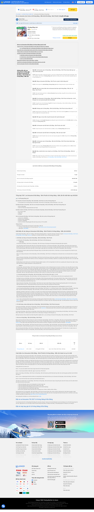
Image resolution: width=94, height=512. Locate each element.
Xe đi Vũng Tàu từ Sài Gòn (21, 447)
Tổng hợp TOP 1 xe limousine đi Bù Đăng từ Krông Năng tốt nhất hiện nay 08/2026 (33, 46)
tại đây (40, 396)
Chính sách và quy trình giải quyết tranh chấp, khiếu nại (54, 477)
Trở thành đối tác (66, 2)
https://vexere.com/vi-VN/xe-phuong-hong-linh (47, 227)
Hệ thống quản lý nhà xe (68, 468)
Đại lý (64, 488)
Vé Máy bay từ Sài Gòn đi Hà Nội (54, 449)
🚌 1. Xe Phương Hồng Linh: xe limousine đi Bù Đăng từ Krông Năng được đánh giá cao (36, 48)
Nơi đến (36, 8)
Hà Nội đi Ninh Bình (67, 445)
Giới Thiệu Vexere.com (36, 468)
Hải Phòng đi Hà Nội (67, 456)
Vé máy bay (51, 442)
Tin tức (33, 472)
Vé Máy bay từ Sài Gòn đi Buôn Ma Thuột (54, 457)
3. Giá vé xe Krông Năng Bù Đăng (26, 58)
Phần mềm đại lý (66, 485)
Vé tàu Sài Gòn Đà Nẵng (36, 449)
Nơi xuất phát (22, 8)
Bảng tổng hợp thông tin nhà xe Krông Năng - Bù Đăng (27, 60)
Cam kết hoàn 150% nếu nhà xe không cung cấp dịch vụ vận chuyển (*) (19, 2)
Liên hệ (33, 474)
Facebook (35, 480)
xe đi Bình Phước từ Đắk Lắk (27, 14)
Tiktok (34, 482)
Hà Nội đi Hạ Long (66, 447)
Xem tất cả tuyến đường (47, 458)
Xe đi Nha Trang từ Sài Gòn (21, 449)
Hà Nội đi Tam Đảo (67, 450)
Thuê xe (65, 442)
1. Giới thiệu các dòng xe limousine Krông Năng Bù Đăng (30, 55)
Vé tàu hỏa (34, 442)
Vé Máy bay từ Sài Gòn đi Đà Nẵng (54, 450)
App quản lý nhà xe (67, 472)
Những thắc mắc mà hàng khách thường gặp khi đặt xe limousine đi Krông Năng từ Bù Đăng (34, 50)
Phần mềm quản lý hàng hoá (68, 481)
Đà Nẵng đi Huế (66, 454)
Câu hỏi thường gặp (51, 479)
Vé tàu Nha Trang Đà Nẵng (37, 452)
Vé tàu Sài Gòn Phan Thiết (37, 447)
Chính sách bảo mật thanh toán (54, 474)
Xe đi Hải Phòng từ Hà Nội (21, 454)
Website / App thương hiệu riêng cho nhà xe (70, 477)
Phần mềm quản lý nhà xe (68, 470)
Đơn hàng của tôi (48, 2)
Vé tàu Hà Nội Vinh (35, 456)
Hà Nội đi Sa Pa (66, 449)
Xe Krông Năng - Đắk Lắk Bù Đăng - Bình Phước (57, 157)
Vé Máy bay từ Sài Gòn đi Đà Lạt (54, 452)
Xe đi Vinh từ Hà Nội (20, 456)
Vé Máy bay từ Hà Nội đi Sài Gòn (54, 445)
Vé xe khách (18, 14)
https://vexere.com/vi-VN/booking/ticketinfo (39, 394)
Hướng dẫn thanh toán (52, 468)
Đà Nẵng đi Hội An (66, 452)
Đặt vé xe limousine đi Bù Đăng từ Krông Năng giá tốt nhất (31, 44)
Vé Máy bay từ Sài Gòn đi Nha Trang (55, 447)
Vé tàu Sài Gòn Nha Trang (37, 445)
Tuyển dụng (34, 470)
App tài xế (65, 474)
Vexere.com (29, 235)
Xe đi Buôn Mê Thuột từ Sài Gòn (22, 445)
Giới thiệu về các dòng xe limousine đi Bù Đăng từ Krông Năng (29, 53)
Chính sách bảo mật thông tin (53, 472)
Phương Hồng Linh (20, 348)
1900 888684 (25, 228)
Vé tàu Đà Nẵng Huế (36, 454)
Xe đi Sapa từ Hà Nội (20, 452)
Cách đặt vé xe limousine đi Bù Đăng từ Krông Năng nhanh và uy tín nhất (31, 62)
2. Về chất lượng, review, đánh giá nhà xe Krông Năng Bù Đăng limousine (34, 56)
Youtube (35, 484)
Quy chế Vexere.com (51, 470)
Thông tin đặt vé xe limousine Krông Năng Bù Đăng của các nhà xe (30, 51)
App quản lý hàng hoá (67, 483)
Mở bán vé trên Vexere (57, 2)
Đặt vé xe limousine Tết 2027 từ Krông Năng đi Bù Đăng (28, 63)
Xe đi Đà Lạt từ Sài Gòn (20, 450)
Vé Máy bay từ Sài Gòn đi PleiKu (54, 454)
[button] (55, 71)
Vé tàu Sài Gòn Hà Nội (36, 450)
